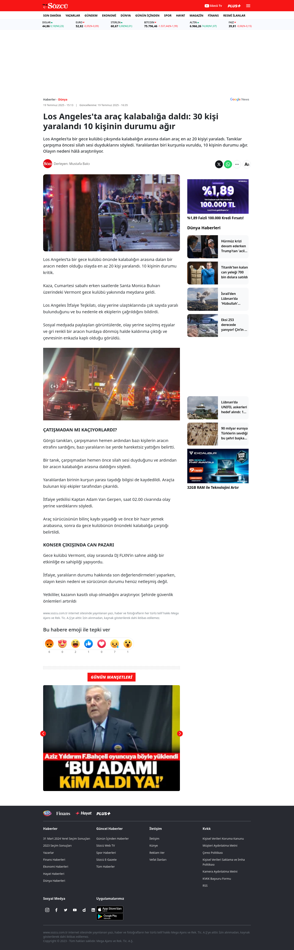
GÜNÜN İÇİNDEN (147, 15)
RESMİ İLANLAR (234, 15)
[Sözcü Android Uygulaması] (109, 916)
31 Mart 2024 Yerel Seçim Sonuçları (66, 838)
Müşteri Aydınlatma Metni (220, 845)
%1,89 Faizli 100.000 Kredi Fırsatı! (215, 218)
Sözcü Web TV (105, 845)
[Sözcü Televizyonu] (47, 813)
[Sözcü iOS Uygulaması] (109, 909)
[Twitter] (66, 910)
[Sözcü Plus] (103, 813)
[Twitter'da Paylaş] (219, 164)
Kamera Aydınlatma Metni (220, 871)
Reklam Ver (157, 853)
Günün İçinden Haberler (112, 838)
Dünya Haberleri (204, 228)
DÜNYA (126, 15)
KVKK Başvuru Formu (217, 879)
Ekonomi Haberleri (55, 866)
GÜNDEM (91, 15)
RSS (205, 885)
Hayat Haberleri (53, 874)
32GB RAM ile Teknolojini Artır (213, 487)
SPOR (168, 15)
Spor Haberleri (106, 853)
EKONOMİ (109, 15)
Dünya (62, 99)
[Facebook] (56, 910)
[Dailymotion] (84, 910)
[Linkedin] (93, 910)
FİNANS (213, 15)
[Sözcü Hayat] (83, 813)
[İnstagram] (47, 910)
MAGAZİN (196, 15)
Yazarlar (48, 853)
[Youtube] (75, 910)
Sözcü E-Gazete (106, 860)
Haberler (50, 828)
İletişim (155, 828)
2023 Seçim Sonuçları (57, 845)
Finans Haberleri (54, 860)
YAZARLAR (72, 15)
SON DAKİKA (52, 15)
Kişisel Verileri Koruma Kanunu (223, 838)
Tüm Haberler (105, 866)
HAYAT (180, 15)
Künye (153, 845)
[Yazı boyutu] (247, 164)
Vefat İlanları (157, 860)
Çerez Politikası (213, 853)
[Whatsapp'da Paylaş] (228, 164)
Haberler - (50, 99)
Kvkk (207, 828)
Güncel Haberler (109, 828)
